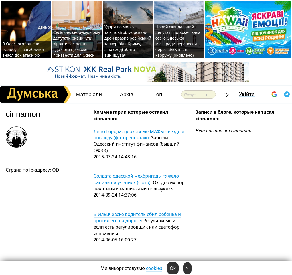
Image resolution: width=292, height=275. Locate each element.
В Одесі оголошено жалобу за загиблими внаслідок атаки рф (23, 49)
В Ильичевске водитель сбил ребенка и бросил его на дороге (137, 217)
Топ (157, 94)
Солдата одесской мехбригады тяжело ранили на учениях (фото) (136, 179)
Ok (173, 268)
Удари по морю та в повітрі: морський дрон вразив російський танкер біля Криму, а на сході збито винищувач (127, 41)
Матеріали (89, 94)
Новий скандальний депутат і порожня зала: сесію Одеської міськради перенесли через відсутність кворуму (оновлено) (178, 41)
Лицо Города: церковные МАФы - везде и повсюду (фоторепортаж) (139, 134)
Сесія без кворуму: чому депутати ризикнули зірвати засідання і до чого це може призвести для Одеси (76, 44)
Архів (126, 94)
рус (227, 94)
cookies (154, 268)
